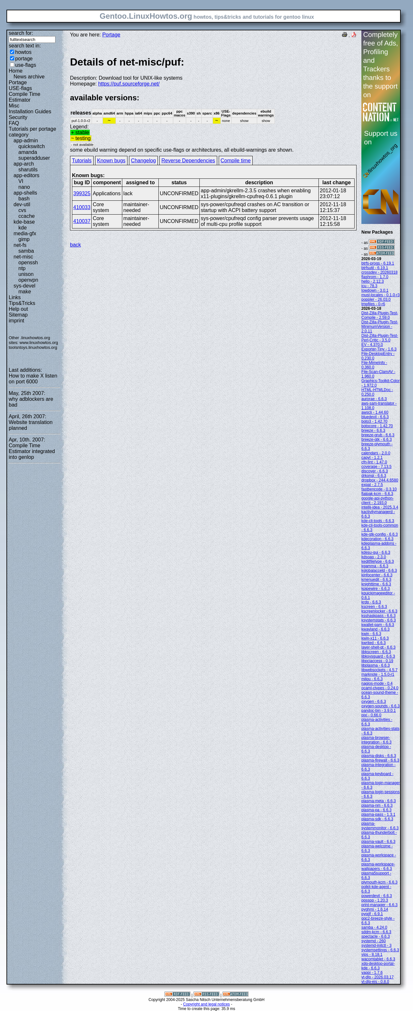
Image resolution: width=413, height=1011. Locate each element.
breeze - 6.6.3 (373, 430)
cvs (22, 210)
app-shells (25, 193)
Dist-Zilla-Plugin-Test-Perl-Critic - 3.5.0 (379, 337)
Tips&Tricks (22, 303)
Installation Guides (30, 111)
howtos (23, 52)
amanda (27, 152)
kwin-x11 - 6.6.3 (375, 638)
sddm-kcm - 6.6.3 (376, 932)
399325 (81, 193)
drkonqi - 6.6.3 (373, 475)
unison (26, 274)
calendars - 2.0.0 (375, 453)
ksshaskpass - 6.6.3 (378, 615)
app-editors (26, 175)
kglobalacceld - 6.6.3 (379, 570)
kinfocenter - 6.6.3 (376, 575)
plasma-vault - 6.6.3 (378, 841)
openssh (28, 262)
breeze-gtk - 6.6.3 (376, 439)
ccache (26, 216)
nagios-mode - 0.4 (377, 683)
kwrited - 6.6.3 (373, 643)
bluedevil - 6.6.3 (375, 417)
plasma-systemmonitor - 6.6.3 (379, 825)
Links (15, 297)
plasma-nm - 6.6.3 (377, 805)
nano (24, 187)
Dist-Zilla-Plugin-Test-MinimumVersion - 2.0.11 (379, 326)
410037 (81, 221)
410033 (81, 207)
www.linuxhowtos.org (38, 342)
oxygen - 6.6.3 (373, 701)
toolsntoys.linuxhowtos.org (33, 347)
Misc (14, 105)
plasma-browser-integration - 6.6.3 (376, 739)
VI (20, 181)
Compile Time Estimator (24, 97)
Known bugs (111, 160)
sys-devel (24, 285)
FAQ (14, 123)
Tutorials (82, 160)
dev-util (22, 204)
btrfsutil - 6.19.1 (374, 268)
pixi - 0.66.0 (371, 715)
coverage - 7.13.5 (376, 466)
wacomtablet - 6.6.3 (378, 959)
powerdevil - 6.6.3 (376, 896)
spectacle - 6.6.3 (375, 936)
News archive (29, 76)
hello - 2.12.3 (372, 281)
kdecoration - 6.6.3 (377, 539)
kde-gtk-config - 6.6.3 (379, 534)
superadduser (34, 158)
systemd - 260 (373, 941)
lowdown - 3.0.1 (374, 290)
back (75, 245)
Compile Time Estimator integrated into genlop (32, 451)
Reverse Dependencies (188, 160)
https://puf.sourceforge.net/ (128, 83)
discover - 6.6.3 (374, 471)
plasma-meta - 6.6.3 (378, 801)
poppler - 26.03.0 (376, 299)
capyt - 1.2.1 (372, 457)
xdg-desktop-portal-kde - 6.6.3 (378, 965)
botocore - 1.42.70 (377, 426)
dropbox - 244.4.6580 (379, 480)
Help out (18, 309)
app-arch (24, 164)
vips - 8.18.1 (371, 954)
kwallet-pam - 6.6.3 (377, 624)
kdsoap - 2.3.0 (373, 557)
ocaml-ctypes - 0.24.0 (379, 688)
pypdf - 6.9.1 (372, 914)
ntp (21, 268)
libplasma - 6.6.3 (375, 665)
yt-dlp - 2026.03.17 (377, 977)
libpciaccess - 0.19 (377, 661)
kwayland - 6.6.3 (375, 629)
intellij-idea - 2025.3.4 (379, 507)
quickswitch (31, 146)
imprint (16, 320)
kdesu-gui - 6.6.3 (375, 552)
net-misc (23, 256)
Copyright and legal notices (206, 1004)
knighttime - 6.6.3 (376, 584)
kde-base (24, 222)
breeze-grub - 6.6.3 (377, 435)
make (24, 291)
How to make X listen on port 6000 (33, 378)
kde (22, 227)
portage (24, 58)
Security (18, 117)
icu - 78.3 (369, 286)
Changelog (143, 160)
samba (26, 251)
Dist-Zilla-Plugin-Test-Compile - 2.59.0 (379, 315)
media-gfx (25, 233)
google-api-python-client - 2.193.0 (377, 500)
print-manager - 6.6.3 (379, 905)
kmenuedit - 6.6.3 (376, 579)
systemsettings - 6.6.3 (380, 950)
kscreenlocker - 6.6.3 (379, 611)
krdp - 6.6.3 (371, 602)
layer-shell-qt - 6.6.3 (378, 647)
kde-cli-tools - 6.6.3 (377, 521)
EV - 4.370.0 (372, 344)
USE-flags (20, 88)
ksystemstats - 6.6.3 (378, 620)
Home (16, 71)
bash (24, 198)
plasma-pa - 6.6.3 (376, 810)
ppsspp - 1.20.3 (374, 900)
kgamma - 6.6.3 (374, 566)
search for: (21, 33)
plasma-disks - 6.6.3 (378, 755)
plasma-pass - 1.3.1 (378, 814)
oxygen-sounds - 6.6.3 (380, 706)
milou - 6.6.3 (372, 679)
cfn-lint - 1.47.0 (374, 462)
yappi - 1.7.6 (372, 972)
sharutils (28, 169)
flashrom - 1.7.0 (374, 277)
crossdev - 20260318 (379, 272)
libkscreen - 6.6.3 (376, 652)
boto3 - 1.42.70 (374, 421)
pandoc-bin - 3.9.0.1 (378, 710)
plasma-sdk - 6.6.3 (377, 819)
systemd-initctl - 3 (376, 945)
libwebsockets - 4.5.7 (379, 670)
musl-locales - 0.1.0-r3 (380, 295)
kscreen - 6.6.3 (374, 606)
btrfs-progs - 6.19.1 (377, 263)
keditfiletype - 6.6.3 (377, 561)
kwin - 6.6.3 (371, 634)
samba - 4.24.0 (374, 927)
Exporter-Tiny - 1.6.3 (379, 349)
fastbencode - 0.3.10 (379, 489)
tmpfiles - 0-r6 (373, 304)
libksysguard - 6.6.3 (378, 656)
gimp (24, 239)
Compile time (236, 160)
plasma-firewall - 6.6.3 (380, 760)
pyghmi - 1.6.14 (374, 909)
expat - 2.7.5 (372, 484)
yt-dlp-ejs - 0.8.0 (375, 981)
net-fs (20, 245)
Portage (18, 82)
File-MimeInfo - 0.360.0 (374, 364)
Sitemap (18, 315)
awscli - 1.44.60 (374, 412)
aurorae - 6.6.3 (374, 399)
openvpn (28, 280)
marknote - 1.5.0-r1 (377, 674)
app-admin (26, 140)
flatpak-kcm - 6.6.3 (377, 493)
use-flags (25, 65)
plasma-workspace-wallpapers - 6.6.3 (378, 866)
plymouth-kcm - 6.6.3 (379, 882)
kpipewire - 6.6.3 (375, 588)
